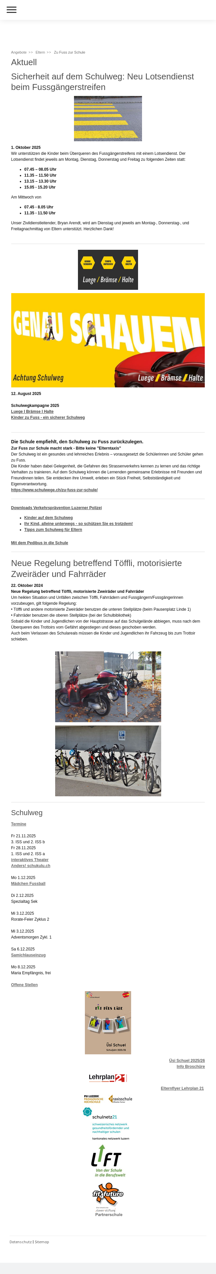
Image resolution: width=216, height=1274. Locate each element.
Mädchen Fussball (28, 883)
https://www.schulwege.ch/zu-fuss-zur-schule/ (54, 490)
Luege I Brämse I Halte (32, 411)
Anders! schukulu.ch (31, 865)
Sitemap (42, 1242)
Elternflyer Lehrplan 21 (182, 1088)
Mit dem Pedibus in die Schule (39, 543)
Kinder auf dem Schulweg (48, 517)
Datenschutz (21, 1242)
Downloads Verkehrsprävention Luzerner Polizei (56, 507)
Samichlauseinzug (28, 955)
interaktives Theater (30, 859)
